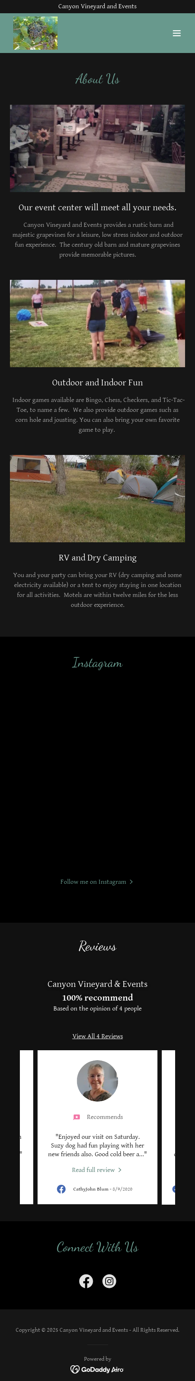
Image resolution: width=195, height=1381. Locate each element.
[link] (35, 33)
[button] (177, 33)
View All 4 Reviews (97, 1036)
